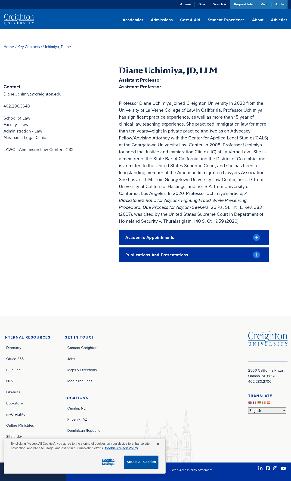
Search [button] (218, 4)
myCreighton (17, 414)
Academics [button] (133, 20)
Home (8, 46)
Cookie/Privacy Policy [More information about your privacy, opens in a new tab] (121, 448)
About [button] (257, 20)
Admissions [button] (162, 20)
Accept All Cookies (141, 462)
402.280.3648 (16, 106)
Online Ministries (20, 425)
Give (201, 4)
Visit (264, 4)
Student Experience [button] (226, 20)
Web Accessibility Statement (192, 470)
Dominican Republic (83, 430)
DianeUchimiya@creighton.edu (32, 94)
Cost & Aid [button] (190, 20)
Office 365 (15, 358)
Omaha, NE (76, 408)
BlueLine (13, 370)
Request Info (243, 4)
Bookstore (14, 403)
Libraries (13, 392)
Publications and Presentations (156, 255)
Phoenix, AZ (77, 419)
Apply (279, 4)
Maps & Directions (82, 370)
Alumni (185, 4)
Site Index (14, 436)
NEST (10, 381)
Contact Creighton (82, 347)
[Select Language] (267, 410)
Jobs (71, 358)
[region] (85, 456)
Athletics (279, 20)
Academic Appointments (149, 237)
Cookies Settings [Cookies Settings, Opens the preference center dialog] (108, 462)
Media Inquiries (79, 381)
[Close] (158, 444)
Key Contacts (29, 46)
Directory (13, 347)
